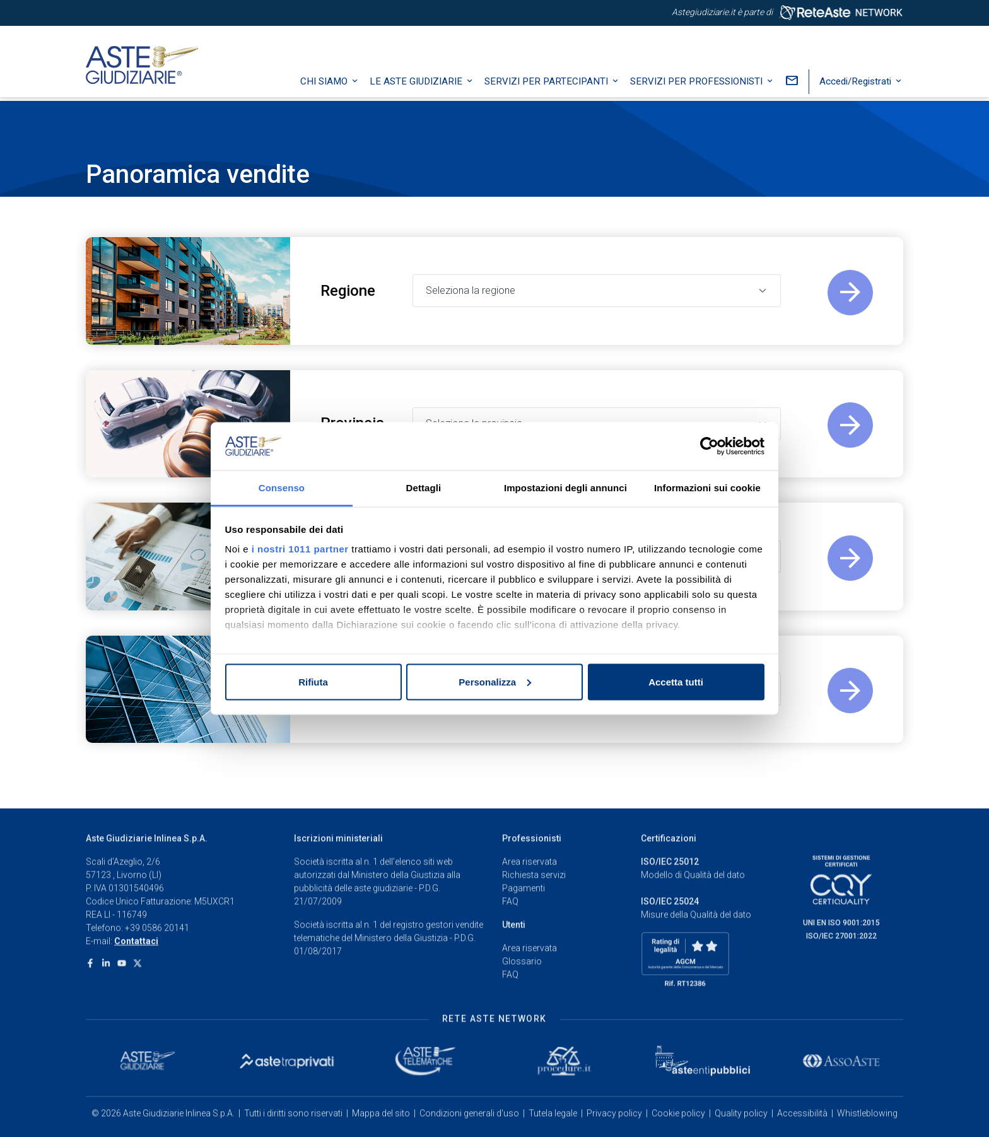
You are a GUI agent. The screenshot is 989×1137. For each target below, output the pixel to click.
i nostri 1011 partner (300, 549)
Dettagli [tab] (424, 487)
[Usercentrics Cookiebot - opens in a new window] (709, 446)
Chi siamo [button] (325, 85)
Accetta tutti (675, 681)
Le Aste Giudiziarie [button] (417, 85)
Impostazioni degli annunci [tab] (565, 487)
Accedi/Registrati (856, 85)
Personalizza (495, 681)
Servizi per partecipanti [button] (547, 85)
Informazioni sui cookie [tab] (707, 487)
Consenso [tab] (282, 487)
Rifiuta (313, 681)
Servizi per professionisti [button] (697, 85)
